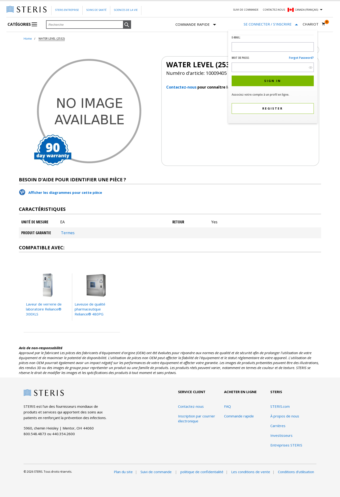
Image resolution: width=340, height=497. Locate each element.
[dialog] (273, 77)
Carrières (277, 425)
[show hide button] (311, 67)
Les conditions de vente (250, 471)
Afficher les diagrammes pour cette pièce (65, 192)
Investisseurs (281, 435)
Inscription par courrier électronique (196, 418)
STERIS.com (280, 406)
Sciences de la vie (126, 10)
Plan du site (123, 471)
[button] (127, 25)
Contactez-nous (274, 9)
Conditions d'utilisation (296, 471)
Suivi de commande (246, 9)
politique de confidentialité (201, 471)
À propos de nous (284, 416)
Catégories (22, 24)
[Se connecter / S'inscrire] (271, 24)
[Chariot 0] (314, 24)
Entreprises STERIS (286, 445)
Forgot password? (301, 58)
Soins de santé (96, 10)
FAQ (227, 406)
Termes (68, 232)
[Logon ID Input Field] (273, 47)
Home (28, 39)
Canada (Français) (306, 9)
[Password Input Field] (273, 67)
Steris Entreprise (67, 10)
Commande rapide (195, 25)
